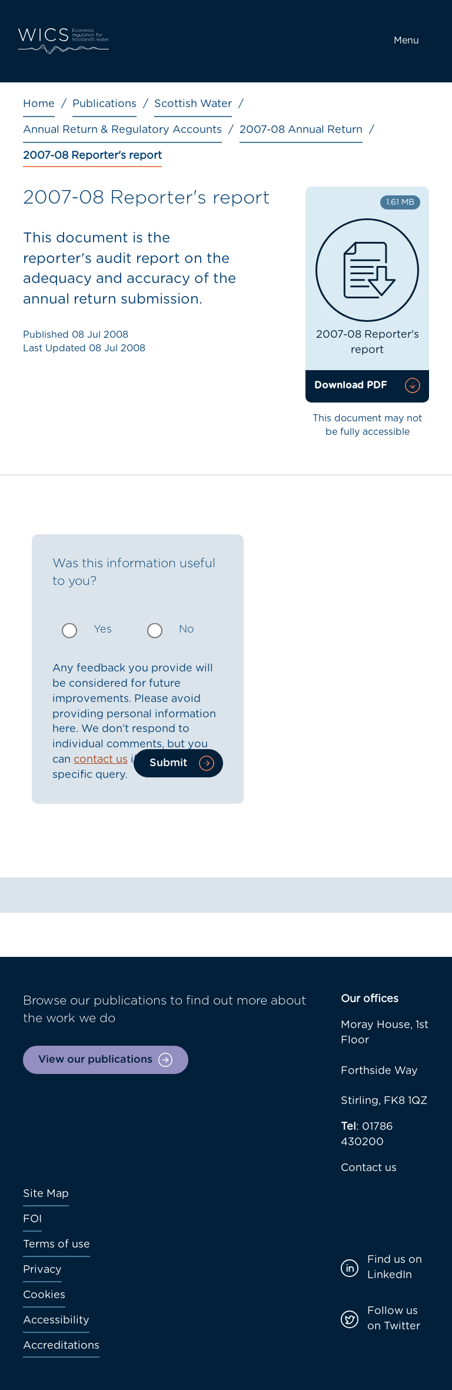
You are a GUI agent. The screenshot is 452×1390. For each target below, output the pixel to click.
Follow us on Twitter (393, 1319)
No (186, 629)
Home (39, 104)
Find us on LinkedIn (394, 1268)
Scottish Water (193, 104)
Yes (103, 629)
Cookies (44, 1295)
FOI (32, 1219)
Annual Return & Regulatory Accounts (122, 130)
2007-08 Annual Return (301, 130)
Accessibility (56, 1320)
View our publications (95, 1060)
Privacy (42, 1270)
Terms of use (56, 1244)
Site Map (46, 1194)
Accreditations (61, 1346)
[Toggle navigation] (370, 41)
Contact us (369, 1168)
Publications (104, 104)
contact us (101, 759)
